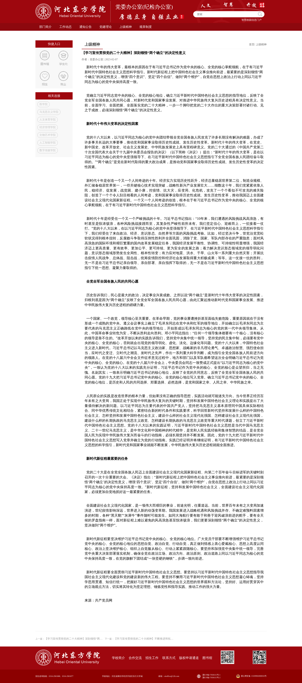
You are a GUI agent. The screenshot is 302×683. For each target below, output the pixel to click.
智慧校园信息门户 (252, 19)
